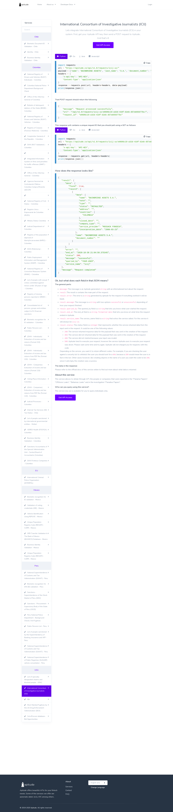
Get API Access (103, 45)
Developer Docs (67, 4)
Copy (147, 63)
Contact (68, 790)
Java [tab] (82, 56)
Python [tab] (61, 56)
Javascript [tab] (94, 56)
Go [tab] (72, 56)
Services (69, 786)
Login (150, 4)
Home (39, 4)
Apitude (34, 808)
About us (50, 4)
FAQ (67, 794)
